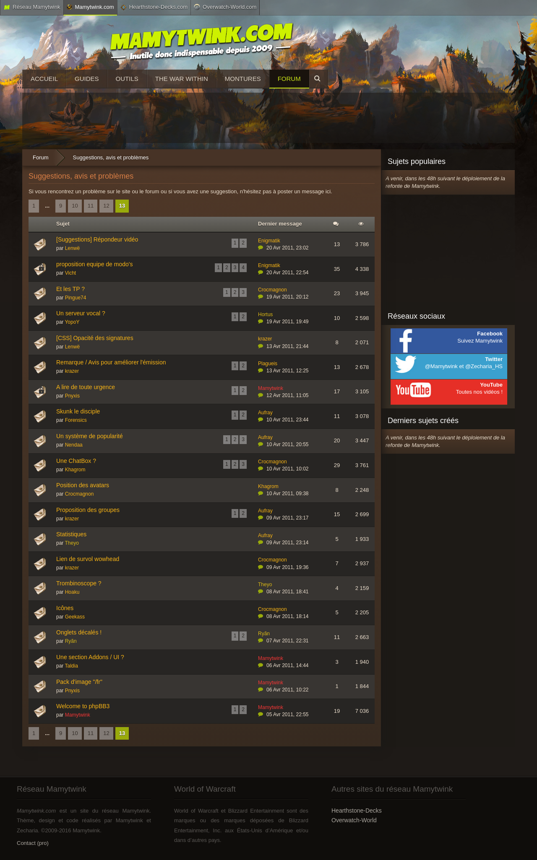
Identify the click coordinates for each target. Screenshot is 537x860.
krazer (265, 339)
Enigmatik (269, 241)
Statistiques (71, 534)
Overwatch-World (354, 820)
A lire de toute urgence (85, 387)
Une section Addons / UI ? (90, 657)
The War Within (181, 78)
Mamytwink (270, 388)
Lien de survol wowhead (87, 559)
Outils (127, 78)
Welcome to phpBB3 (82, 706)
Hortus (265, 314)
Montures (243, 78)
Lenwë (72, 248)
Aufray (265, 413)
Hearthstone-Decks (356, 810)
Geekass (75, 617)
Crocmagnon (272, 290)
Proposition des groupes (88, 510)
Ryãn (71, 641)
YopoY (72, 322)
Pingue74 (75, 298)
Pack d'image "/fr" (79, 681)
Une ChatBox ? (76, 460)
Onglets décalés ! (79, 632)
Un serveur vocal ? (80, 313)
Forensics (76, 420)
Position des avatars (82, 485)
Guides (87, 78)
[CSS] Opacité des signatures (94, 338)
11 (91, 206)
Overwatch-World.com (225, 6)
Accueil (44, 78)
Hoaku (72, 592)
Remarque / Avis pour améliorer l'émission (111, 362)
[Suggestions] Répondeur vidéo (97, 239)
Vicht (70, 273)
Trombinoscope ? (79, 583)
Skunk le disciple (78, 411)
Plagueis (267, 363)
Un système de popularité (89, 436)
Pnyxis (72, 396)
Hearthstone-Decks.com (154, 7)
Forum (289, 78)
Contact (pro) (33, 843)
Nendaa (74, 445)
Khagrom (75, 470)
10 (75, 206)
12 (106, 206)
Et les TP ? (70, 289)
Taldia (71, 666)
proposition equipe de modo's (94, 264)
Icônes (64, 608)
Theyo (71, 543)
